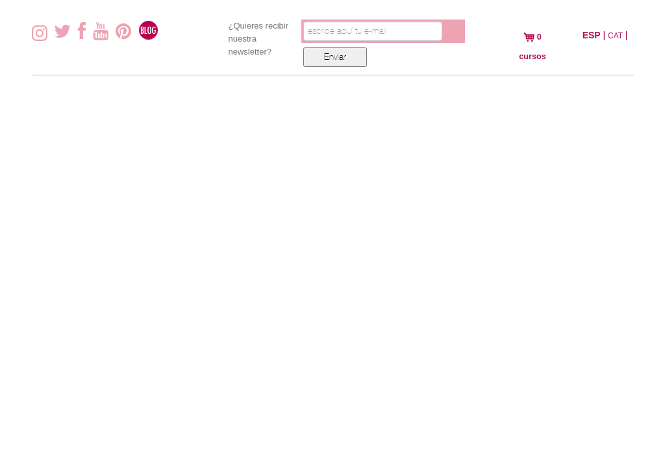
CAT (615, 35)
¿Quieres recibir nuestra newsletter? (258, 39)
